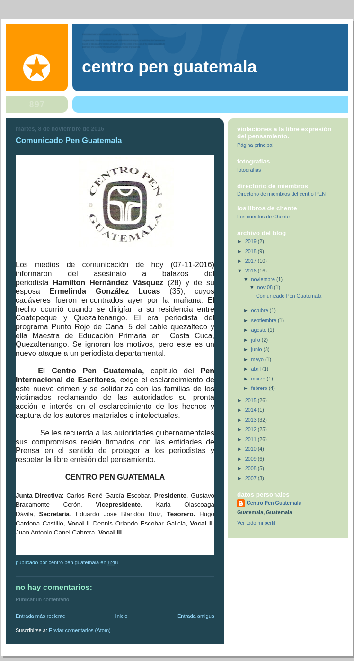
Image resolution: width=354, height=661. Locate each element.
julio (256, 340)
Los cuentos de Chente (263, 216)
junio (257, 349)
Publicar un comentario (42, 599)
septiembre (264, 320)
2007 (251, 478)
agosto (259, 330)
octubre (260, 310)
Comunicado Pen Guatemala (288, 296)
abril (256, 368)
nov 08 (265, 287)
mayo (258, 359)
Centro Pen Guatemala (169, 66)
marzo (259, 378)
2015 (251, 400)
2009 (251, 459)
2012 (251, 429)
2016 (251, 270)
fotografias (249, 169)
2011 (251, 439)
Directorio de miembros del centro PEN (281, 194)
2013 (251, 420)
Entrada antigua (195, 616)
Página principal (255, 145)
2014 (251, 410)
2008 (251, 468)
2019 (251, 241)
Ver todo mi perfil (256, 522)
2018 (251, 251)
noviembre (263, 279)
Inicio (121, 616)
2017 (251, 260)
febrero (260, 388)
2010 (251, 449)
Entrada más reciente (40, 616)
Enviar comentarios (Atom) (80, 630)
